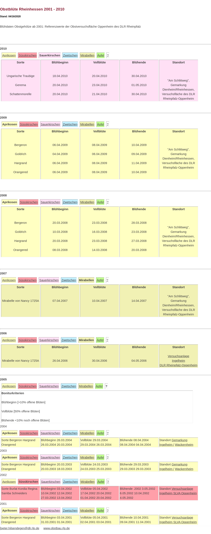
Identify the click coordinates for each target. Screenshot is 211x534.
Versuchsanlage (182, 488)
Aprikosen (9, 55)
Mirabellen (87, 55)
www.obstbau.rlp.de (56, 528)
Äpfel (100, 55)
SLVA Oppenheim (185, 493)
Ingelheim (166, 493)
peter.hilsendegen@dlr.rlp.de (20, 528)
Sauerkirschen (50, 124)
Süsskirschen (27, 55)
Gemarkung (179, 440)
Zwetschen (70, 55)
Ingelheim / (166, 444)
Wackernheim (184, 444)
